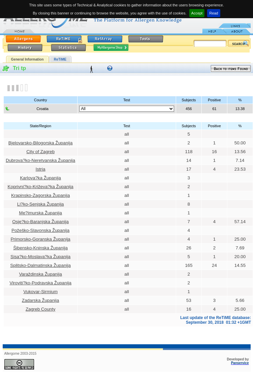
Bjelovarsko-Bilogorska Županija (40, 142)
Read (213, 13)
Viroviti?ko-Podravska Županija (40, 282)
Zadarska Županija (40, 300)
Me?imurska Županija (40, 212)
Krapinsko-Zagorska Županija (40, 195)
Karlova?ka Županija (40, 177)
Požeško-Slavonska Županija (40, 230)
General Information (27, 59)
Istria (41, 169)
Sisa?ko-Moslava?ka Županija (40, 256)
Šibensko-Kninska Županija (40, 247)
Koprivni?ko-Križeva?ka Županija (41, 186)
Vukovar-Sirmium (40, 291)
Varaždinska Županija (40, 274)
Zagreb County (40, 309)
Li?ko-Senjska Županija (40, 204)
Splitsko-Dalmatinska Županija (40, 265)
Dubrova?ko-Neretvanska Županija (40, 160)
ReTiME (60, 59)
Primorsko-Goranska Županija (40, 239)
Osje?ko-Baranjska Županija (40, 221)
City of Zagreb (40, 151)
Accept (197, 13)
